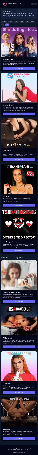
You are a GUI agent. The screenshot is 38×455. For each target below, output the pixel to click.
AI (2, 24)
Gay (27, 21)
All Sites (4, 21)
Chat (7, 24)
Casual (10, 21)
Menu (33, 4)
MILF (16, 21)
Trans (21, 21)
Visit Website (19, 68)
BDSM (32, 21)
